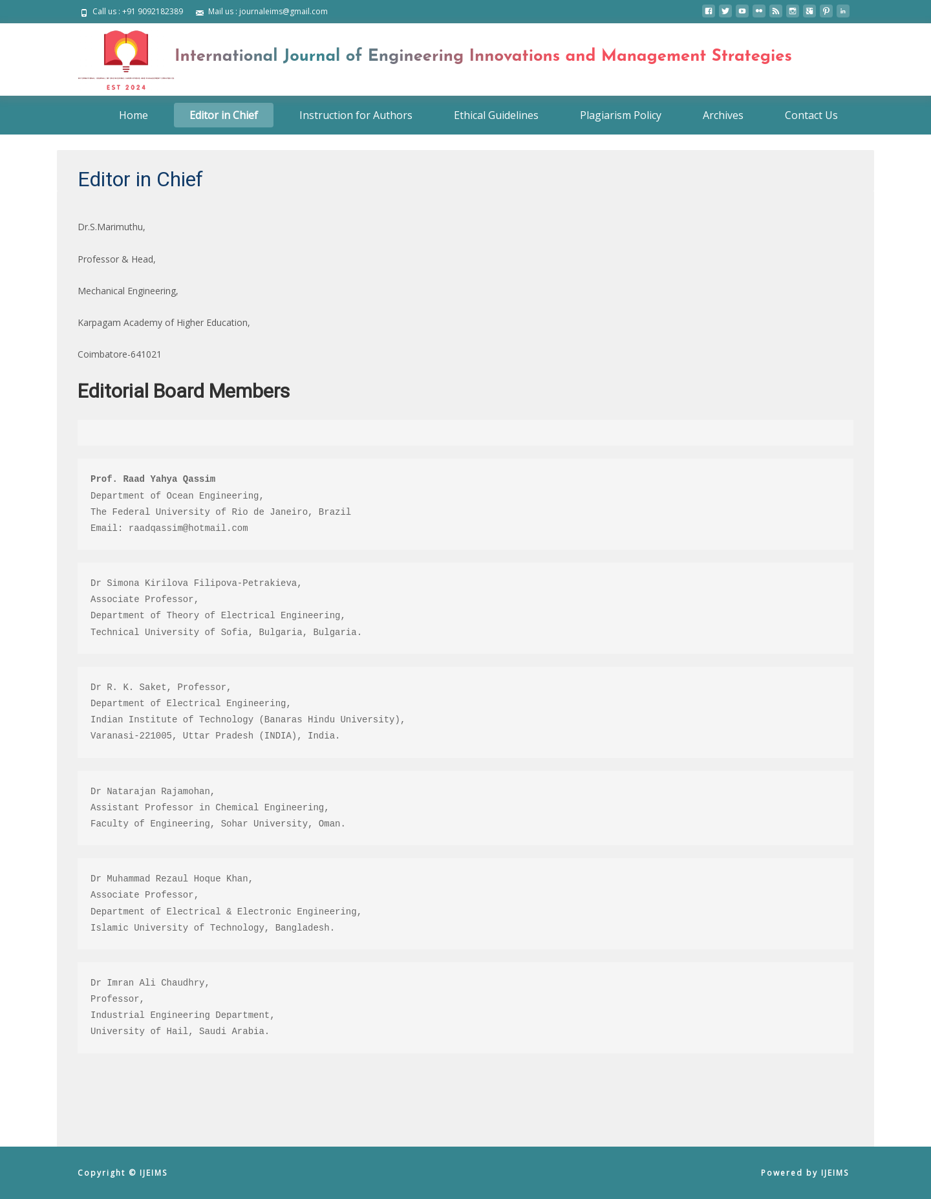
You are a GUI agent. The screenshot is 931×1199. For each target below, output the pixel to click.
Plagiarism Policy (620, 115)
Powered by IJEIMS (805, 1172)
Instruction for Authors (355, 115)
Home (133, 115)
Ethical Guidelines (496, 115)
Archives (723, 115)
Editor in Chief (223, 115)
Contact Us (811, 115)
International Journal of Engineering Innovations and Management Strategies (483, 57)
